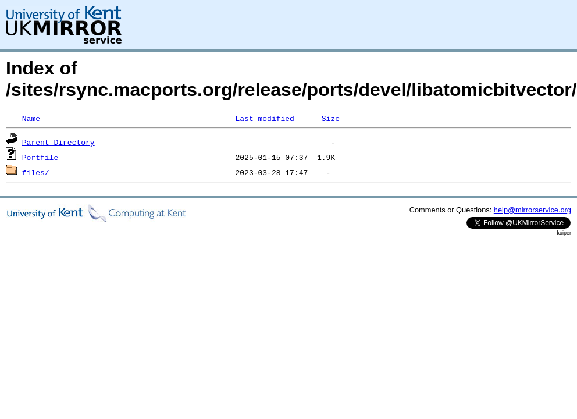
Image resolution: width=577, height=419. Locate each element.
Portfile (40, 157)
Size (331, 118)
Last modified (264, 118)
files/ (35, 172)
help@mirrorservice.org (532, 209)
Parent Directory (58, 142)
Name (31, 118)
